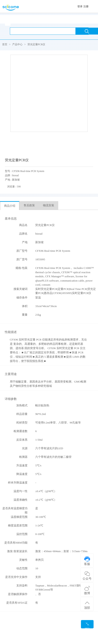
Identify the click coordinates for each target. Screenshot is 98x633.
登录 (80, 6)
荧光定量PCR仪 (36, 44)
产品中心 (17, 44)
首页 (4, 44)
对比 (87, 625)
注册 (86, 6)
